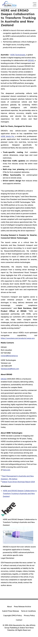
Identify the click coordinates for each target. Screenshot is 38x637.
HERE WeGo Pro (7, 136)
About (9, 607)
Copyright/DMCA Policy (12, 615)
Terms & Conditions (28, 611)
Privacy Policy (29, 615)
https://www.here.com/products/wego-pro (18, 338)
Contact (19, 620)
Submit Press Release (10, 611)
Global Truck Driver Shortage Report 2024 (18, 482)
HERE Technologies (17, 55)
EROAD (31, 60)
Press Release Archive (22, 607)
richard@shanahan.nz (9, 356)
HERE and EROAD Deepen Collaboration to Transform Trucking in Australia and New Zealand (20, 493)
